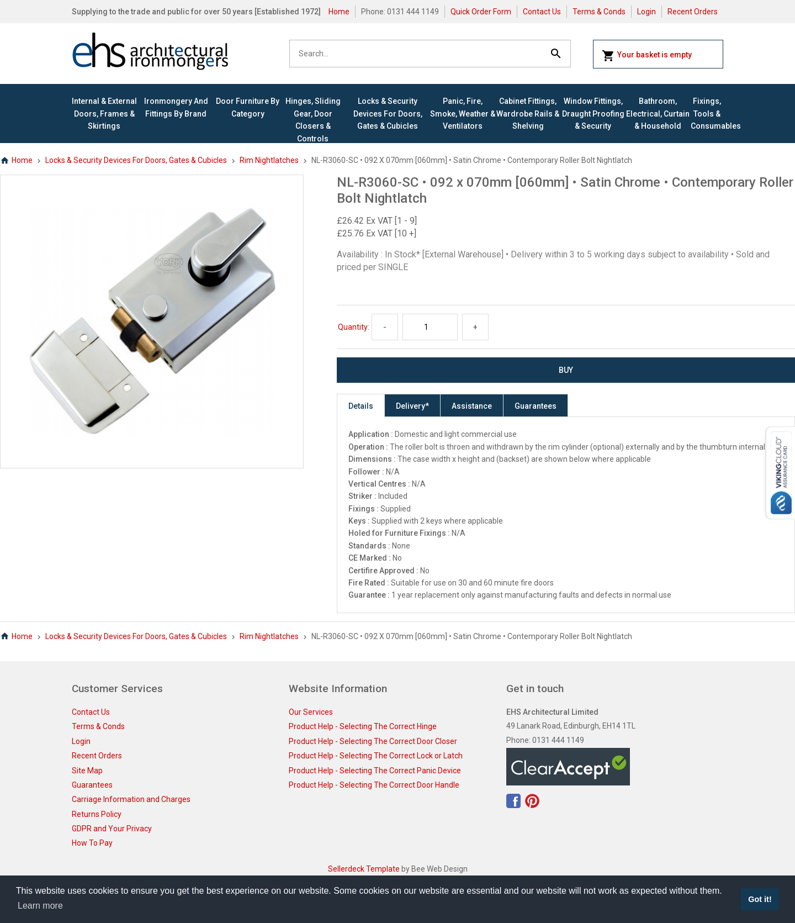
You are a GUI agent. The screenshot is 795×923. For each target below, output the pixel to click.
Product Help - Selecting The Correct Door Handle (374, 784)
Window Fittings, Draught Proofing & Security (593, 113)
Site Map (87, 770)
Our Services (311, 712)
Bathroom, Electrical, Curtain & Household (658, 113)
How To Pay (92, 842)
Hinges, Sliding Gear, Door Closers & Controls (313, 120)
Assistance (472, 406)
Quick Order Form (481, 11)
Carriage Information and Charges (131, 799)
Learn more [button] (40, 905)
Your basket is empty (647, 55)
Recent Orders (692, 11)
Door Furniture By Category (247, 107)
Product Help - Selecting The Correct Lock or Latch (376, 755)
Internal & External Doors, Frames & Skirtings (104, 113)
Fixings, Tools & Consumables (707, 113)
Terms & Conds (599, 11)
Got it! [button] (759, 899)
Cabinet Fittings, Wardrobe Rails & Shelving (527, 113)
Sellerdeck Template (364, 868)
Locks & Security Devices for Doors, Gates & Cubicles (387, 113)
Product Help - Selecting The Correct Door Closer (373, 741)
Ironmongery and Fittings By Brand (176, 107)
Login (646, 11)
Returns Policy (96, 814)
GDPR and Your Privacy (112, 828)
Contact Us (542, 11)
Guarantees (535, 406)
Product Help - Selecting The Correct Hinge (363, 726)
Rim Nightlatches (269, 160)
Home (338, 11)
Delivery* (412, 406)
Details (360, 406)
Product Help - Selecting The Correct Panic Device (375, 770)
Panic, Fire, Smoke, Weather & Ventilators (462, 113)
